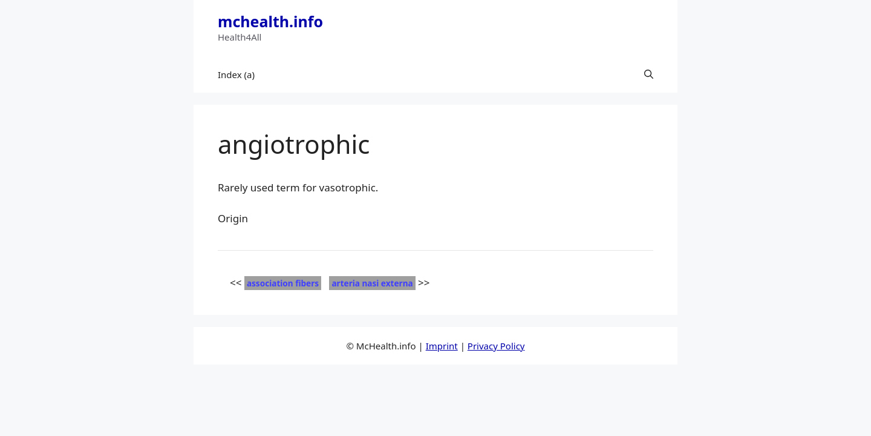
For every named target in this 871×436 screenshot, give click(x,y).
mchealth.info (270, 21)
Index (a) (236, 74)
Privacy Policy (496, 346)
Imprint (442, 346)
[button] (648, 74)
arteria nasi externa (372, 283)
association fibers (283, 283)
